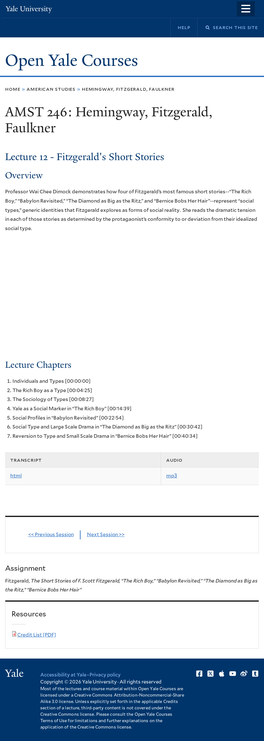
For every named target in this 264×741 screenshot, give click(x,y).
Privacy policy (104, 675)
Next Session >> (106, 534)
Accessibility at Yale (63, 675)
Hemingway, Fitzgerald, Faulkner (128, 89)
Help (184, 27)
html (16, 475)
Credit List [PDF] (36, 635)
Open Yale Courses (71, 60)
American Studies (51, 89)
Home (12, 89)
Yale (14, 673)
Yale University (29, 8)
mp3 (171, 475)
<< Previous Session (51, 534)
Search (204, 28)
